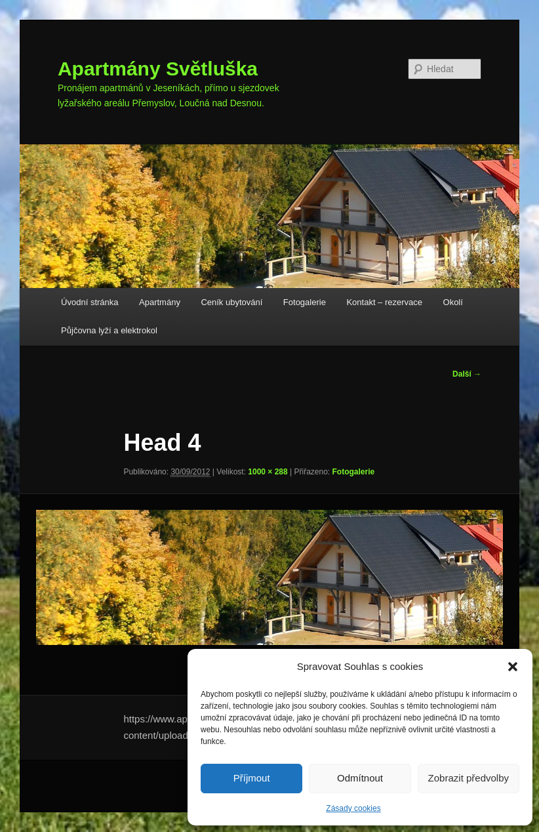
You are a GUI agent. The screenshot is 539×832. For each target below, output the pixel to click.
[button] (512, 666)
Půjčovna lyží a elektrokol (109, 330)
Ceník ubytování (231, 302)
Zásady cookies (353, 808)
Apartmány (159, 302)
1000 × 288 (267, 471)
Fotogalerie (304, 302)
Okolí (453, 302)
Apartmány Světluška (158, 68)
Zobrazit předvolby (468, 777)
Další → (466, 374)
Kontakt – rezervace (384, 302)
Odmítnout (360, 777)
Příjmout (251, 777)
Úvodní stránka (89, 302)
